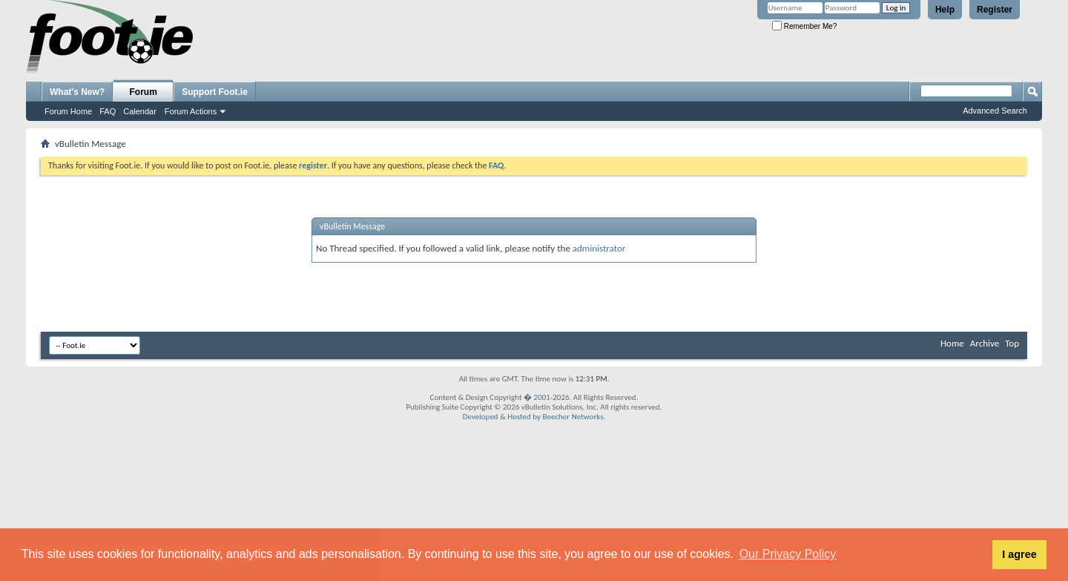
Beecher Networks (572, 416)
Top (1012, 343)
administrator (599, 248)
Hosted (519, 416)
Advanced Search (995, 110)
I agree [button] (1019, 554)
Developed (480, 416)
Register (994, 9)
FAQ (107, 111)
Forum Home (68, 111)
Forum (143, 92)
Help (945, 9)
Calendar (139, 111)
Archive (984, 343)
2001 (542, 397)
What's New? (77, 92)
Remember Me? (804, 26)
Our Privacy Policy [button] (788, 554)
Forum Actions (191, 111)
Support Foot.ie (215, 92)
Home (952, 343)
